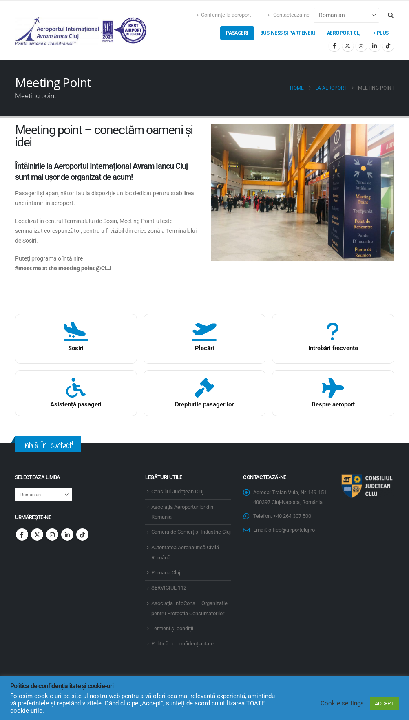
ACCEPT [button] (384, 703)
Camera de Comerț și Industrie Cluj (191, 532)
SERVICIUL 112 (168, 588)
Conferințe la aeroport (223, 15)
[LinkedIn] (374, 45)
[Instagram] (361, 45)
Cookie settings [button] (342, 703)
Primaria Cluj (165, 573)
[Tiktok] (388, 45)
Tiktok (82, 534)
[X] (348, 45)
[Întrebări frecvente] (333, 339)
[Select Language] (346, 15)
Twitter (37, 534)
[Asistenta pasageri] (76, 393)
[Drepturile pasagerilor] (204, 393)
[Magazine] (204, 339)
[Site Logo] (81, 31)
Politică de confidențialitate (182, 643)
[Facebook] (334, 45)
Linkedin (67, 534)
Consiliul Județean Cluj (177, 491)
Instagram (52, 534)
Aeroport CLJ (344, 32)
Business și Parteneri (287, 32)
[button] (390, 15)
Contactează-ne (288, 15)
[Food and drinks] (76, 339)
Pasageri (237, 32)
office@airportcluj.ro (291, 530)
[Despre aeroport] (333, 393)
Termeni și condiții (172, 628)
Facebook (22, 534)
